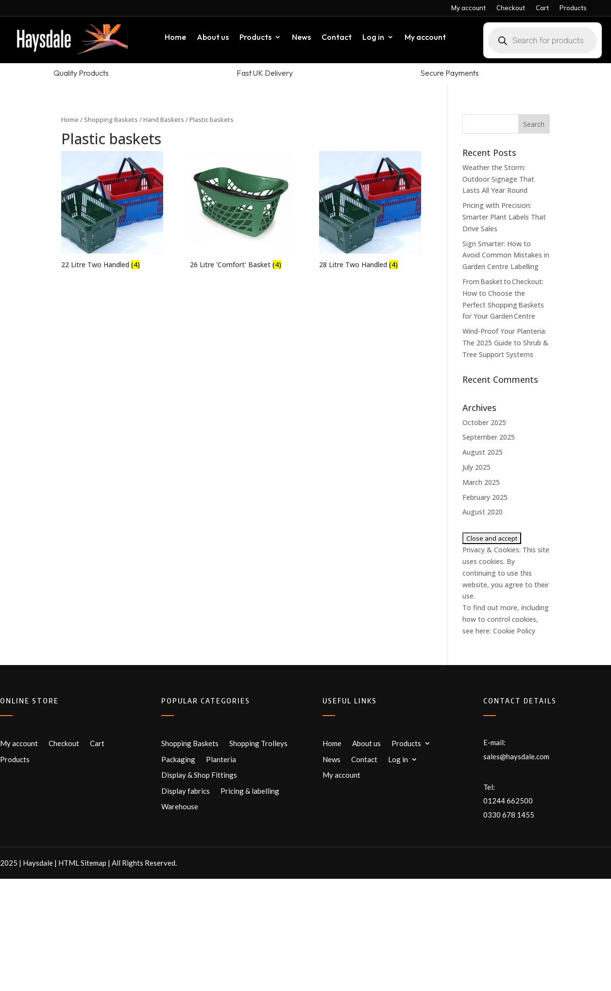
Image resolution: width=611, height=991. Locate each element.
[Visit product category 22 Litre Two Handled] (112, 211)
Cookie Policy (514, 630)
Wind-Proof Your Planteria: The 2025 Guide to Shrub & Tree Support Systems (505, 342)
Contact (337, 38)
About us (213, 38)
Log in (373, 38)
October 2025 (484, 422)
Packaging (178, 759)
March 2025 (481, 482)
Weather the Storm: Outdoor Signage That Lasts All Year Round (498, 179)
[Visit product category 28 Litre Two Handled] (370, 211)
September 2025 (488, 437)
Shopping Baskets (111, 119)
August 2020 (482, 511)
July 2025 (476, 467)
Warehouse (179, 806)
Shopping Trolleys (258, 743)
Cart (542, 8)
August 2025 (482, 452)
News (301, 38)
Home (175, 38)
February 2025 (485, 497)
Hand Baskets (163, 119)
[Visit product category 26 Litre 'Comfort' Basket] (241, 211)
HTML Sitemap (82, 862)
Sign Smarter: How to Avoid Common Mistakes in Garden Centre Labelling (505, 255)
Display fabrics (185, 790)
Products (573, 8)
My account (468, 8)
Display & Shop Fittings (199, 774)
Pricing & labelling (250, 790)
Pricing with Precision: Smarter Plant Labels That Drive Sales (504, 217)
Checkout (510, 8)
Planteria (221, 759)
